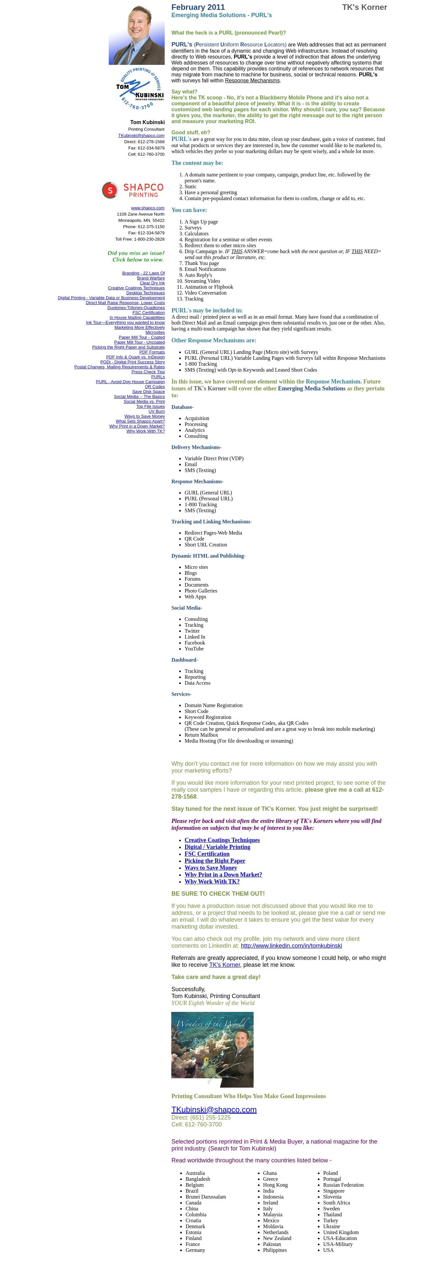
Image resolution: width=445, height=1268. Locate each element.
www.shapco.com (147, 207)
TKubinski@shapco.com (141, 135)
